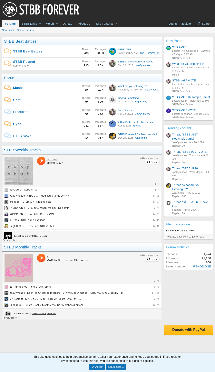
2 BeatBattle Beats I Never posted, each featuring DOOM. (150, 122)
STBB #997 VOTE (184, 80)
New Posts (174, 41)
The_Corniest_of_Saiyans (154, 52)
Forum (9, 78)
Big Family (141, 101)
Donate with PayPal (188, 330)
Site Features (104, 23)
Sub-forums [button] (19, 65)
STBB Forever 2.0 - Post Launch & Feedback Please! (148, 134)
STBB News (22, 136)
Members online (178, 224)
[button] (40, 23)
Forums (10, 23)
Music (18, 88)
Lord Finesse (125, 110)
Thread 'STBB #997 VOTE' (189, 151)
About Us (84, 23)
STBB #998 (124, 49)
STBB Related (24, 62)
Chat (17, 100)
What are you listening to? (132, 86)
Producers (20, 112)
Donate (67, 23)
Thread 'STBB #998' (185, 168)
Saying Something (128, 98)
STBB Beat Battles (20, 41)
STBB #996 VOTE (184, 110)
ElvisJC (137, 125)
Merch (50, 23)
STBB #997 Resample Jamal (191, 97)
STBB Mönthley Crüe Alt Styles (135, 61)
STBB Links (29, 23)
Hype (17, 124)
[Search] (204, 23)
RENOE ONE (202, 266)
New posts (8, 30)
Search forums (25, 30)
